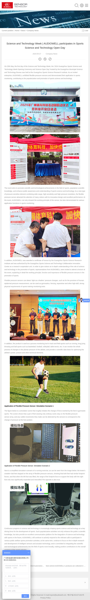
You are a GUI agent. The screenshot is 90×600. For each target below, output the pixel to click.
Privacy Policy (45, 598)
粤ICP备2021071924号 (75, 595)
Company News (33, 30)
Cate (86, 30)
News (23, 30)
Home (17, 30)
